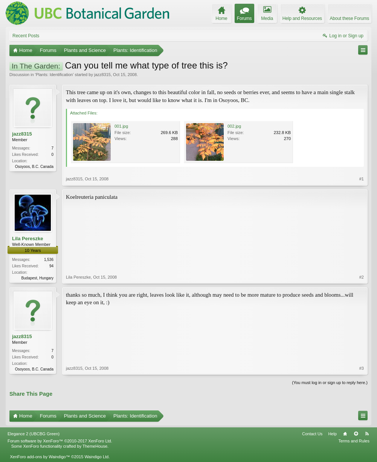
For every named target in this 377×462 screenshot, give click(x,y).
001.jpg (121, 126)
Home (345, 433)
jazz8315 (102, 74)
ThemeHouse (94, 446)
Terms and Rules (353, 441)
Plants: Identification (54, 74)
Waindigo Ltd (96, 456)
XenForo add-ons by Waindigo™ (40, 456)
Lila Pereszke (27, 238)
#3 (361, 368)
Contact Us (312, 434)
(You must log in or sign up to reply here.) (330, 382)
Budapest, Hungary (37, 278)
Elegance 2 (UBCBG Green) (34, 434)
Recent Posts (25, 35)
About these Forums (349, 18)
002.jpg (234, 126)
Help (332, 434)
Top (356, 433)
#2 (361, 277)
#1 (361, 179)
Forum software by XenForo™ (60, 441)
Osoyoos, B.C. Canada (34, 167)
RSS (366, 433)
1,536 (48, 260)
